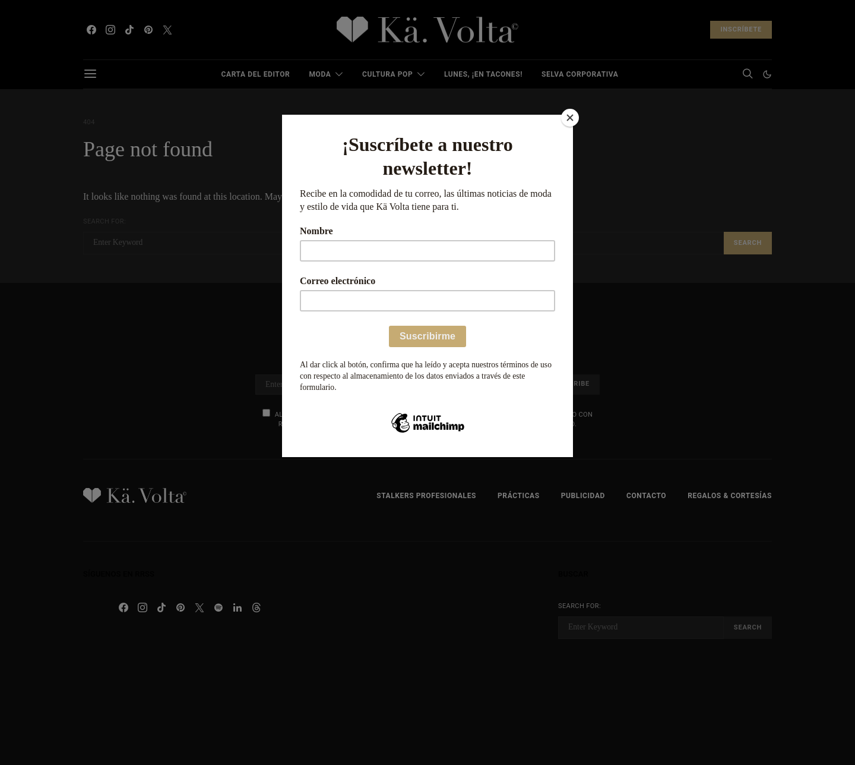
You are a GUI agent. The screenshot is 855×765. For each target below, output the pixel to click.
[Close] (570, 118)
